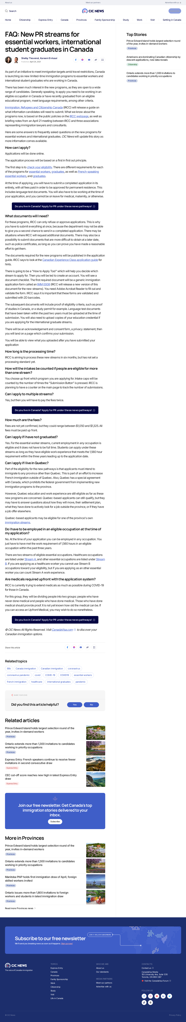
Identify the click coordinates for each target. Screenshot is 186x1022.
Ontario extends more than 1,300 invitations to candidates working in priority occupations (150, 74)
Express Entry (46, 19)
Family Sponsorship (105, 19)
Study (126, 19)
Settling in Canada (172, 19)
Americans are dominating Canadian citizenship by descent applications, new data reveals (153, 58)
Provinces (81, 19)
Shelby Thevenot (30, 58)
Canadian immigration (52, 668)
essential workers (39, 171)
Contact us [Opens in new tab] (148, 968)
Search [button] (12, 11)
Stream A (30, 559)
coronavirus (74, 668)
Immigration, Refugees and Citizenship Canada (34, 107)
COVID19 (64, 675)
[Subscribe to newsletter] (55, 811)
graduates (57, 171)
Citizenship (25, 19)
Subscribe (173, 11)
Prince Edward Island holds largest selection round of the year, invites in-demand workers (153, 42)
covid (37, 675)
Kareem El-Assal (48, 58)
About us (100, 968)
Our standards (102, 972)
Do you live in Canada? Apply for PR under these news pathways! (55, 206)
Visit (152, 19)
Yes (75, 704)
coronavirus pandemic (18, 675)
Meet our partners (104, 983)
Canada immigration (26, 668)
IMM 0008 (43, 284)
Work (139, 19)
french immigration (16, 681)
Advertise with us (103, 986)
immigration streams (17, 522)
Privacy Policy (175, 1015)
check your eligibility (39, 167)
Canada (64, 19)
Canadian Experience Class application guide (70, 260)
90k (9, 668)
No (91, 704)
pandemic (81, 681)
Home (8, 19)
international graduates (59, 681)
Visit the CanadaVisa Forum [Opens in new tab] (156, 981)
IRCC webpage (79, 116)
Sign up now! (67, 943)
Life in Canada (57, 998)
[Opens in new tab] (173, 3)
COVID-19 (50, 675)
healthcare (36, 681)
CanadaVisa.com (64, 629)
